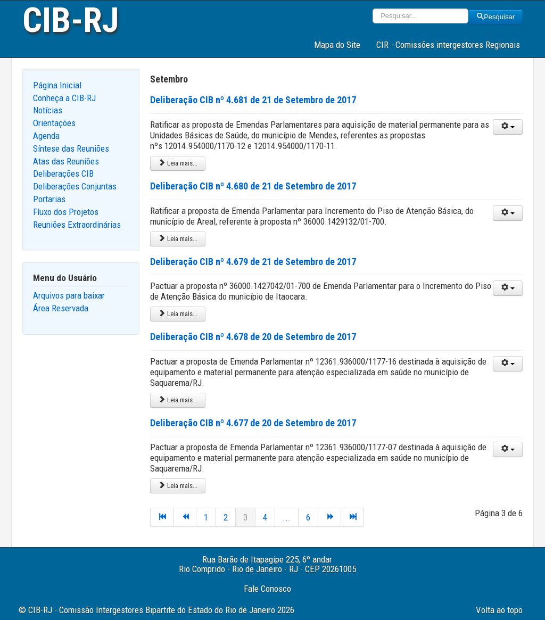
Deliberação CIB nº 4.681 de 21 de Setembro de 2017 (253, 99)
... (287, 517)
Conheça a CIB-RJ (64, 98)
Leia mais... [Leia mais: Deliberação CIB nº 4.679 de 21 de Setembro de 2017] (177, 314)
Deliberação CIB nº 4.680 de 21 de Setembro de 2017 (253, 186)
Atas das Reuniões (66, 161)
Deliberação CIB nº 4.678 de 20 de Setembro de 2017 (253, 336)
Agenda (46, 135)
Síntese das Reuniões (71, 148)
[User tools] (508, 127)
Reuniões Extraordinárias (77, 224)
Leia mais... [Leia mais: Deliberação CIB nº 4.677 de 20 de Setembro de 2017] (177, 486)
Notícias (47, 110)
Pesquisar (495, 17)
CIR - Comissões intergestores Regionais (448, 44)
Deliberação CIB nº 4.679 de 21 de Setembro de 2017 (253, 261)
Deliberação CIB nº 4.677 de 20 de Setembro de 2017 (253, 422)
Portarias (49, 199)
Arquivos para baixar (69, 295)
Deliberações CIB (63, 173)
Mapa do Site (337, 44)
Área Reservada (60, 308)
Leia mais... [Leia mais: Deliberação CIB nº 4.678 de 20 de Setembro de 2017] (177, 400)
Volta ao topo (499, 610)
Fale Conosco (267, 588)
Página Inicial (57, 85)
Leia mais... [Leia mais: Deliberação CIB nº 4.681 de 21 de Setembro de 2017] (177, 163)
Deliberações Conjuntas (75, 186)
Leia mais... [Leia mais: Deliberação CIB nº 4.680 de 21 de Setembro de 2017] (177, 239)
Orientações (54, 123)
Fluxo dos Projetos (65, 211)
